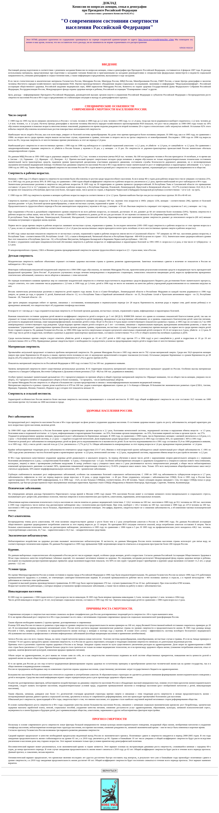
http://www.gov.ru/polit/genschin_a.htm (156, 39)
